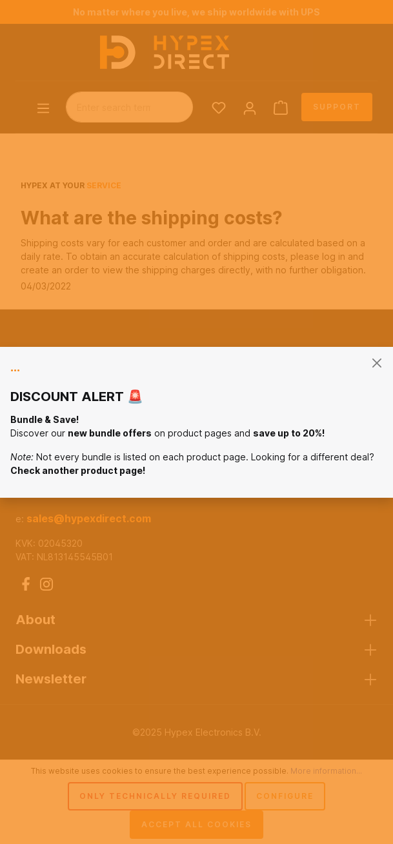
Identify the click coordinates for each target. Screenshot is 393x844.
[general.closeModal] (376, 363)
